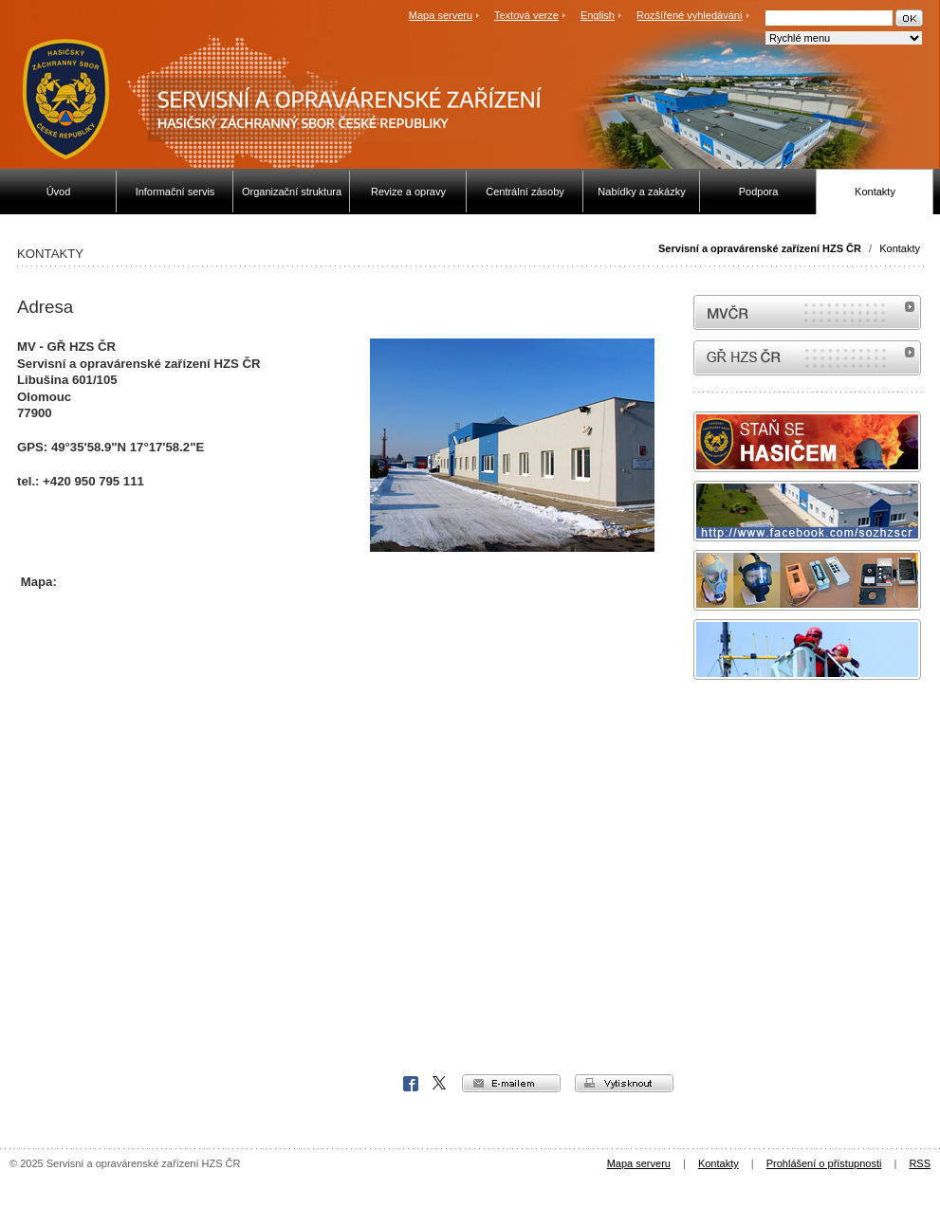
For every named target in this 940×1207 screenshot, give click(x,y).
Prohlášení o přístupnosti (824, 1163)
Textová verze (526, 15)
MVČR (807, 312)
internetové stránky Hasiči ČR (807, 357)
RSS (920, 1163)
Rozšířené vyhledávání (689, 15)
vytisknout (624, 1083)
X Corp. (440, 1083)
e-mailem (511, 1083)
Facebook (410, 1083)
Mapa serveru (440, 15)
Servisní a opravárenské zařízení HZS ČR (759, 248)
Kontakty (899, 248)
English (598, 15)
